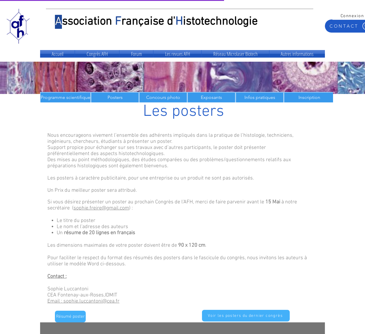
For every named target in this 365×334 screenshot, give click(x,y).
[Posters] (115, 97)
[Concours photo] (163, 97)
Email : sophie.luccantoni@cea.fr (83, 301)
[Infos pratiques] (260, 97)
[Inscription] (309, 97)
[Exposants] (211, 97)
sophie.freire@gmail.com (101, 208)
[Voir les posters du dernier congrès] (246, 315)
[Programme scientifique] (65, 97)
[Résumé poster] (70, 316)
